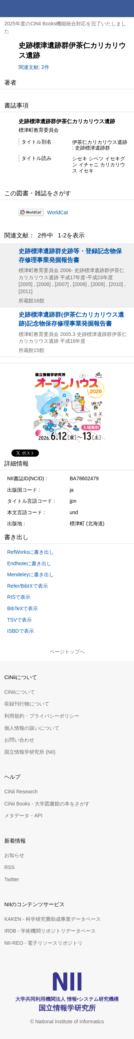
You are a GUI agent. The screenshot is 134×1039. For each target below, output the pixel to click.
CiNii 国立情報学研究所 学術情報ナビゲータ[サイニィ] (31, 8)
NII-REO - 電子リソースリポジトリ (43, 943)
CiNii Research (21, 791)
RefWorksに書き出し (30, 552)
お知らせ (14, 855)
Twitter (11, 879)
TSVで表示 (19, 620)
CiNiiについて (19, 692)
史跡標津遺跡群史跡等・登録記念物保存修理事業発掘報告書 (70, 255)
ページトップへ (67, 651)
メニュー (125, 9)
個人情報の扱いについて (31, 728)
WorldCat (57, 212)
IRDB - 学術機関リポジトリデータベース (50, 931)
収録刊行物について (26, 704)
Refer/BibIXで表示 (27, 586)
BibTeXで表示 (22, 608)
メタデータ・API (23, 815)
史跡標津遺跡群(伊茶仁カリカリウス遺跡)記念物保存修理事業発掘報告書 (71, 319)
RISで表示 (18, 597)
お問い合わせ (19, 740)
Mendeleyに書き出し (30, 574)
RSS (9, 867)
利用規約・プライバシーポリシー (41, 716)
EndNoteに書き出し (29, 563)
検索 (108, 9)
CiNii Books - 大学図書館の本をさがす (47, 804)
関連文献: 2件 (34, 67)
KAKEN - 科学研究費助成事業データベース (52, 919)
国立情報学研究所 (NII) (29, 752)
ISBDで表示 (20, 631)
